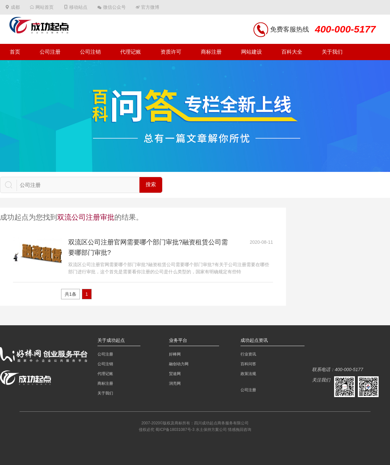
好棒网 (175, 354)
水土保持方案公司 (211, 429)
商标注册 (211, 52)
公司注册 (50, 52)
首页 (15, 52)
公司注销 (90, 52)
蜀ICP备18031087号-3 (174, 429)
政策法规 (248, 373)
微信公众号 (114, 7)
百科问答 (248, 364)
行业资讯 (248, 354)
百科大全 (291, 52)
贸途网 (175, 373)
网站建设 (251, 52)
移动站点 (78, 7)
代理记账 (130, 52)
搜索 (151, 184)
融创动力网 (178, 364)
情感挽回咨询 (239, 429)
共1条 (70, 294)
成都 (15, 7)
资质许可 (171, 52)
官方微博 (150, 7)
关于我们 (332, 52)
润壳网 (175, 383)
